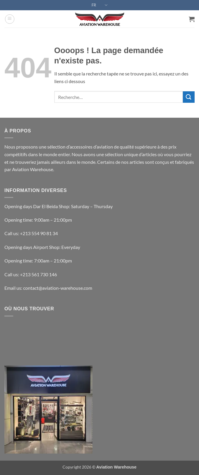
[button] (9, 19)
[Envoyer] (189, 97)
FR (99, 5)
